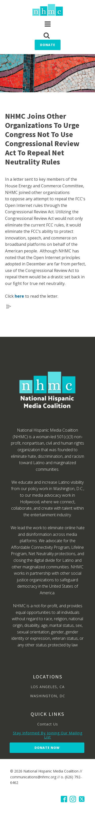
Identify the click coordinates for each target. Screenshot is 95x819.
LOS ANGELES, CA (48, 687)
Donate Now (47, 748)
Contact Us (47, 724)
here (19, 296)
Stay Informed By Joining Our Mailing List (47, 735)
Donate (47, 45)
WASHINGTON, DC (47, 696)
